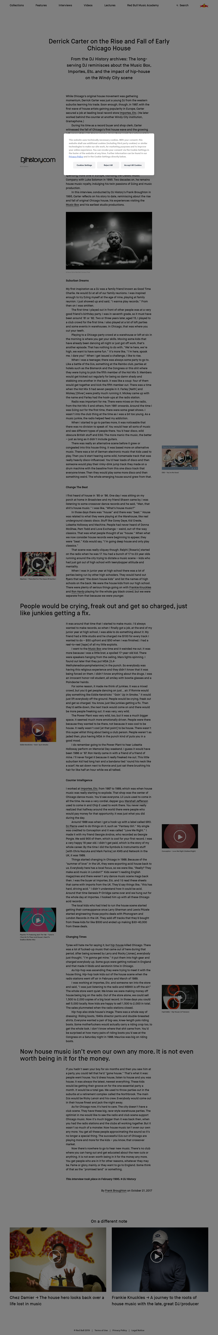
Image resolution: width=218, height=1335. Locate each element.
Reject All (108, 165)
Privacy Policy (76, 156)
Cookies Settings (84, 165)
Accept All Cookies (133, 165)
